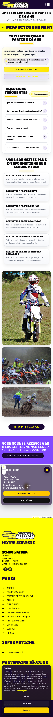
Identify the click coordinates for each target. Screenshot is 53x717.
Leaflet (36, 517)
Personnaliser (26, 703)
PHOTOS (8, 633)
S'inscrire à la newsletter (22, 456)
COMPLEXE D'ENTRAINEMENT (17, 596)
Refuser (26, 696)
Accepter (26, 710)
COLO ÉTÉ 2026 (11, 608)
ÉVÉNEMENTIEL (11, 604)
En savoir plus (21, 691)
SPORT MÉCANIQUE (13, 592)
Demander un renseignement (26, 76)
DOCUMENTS (10, 624)
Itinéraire (26, 500)
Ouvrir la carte (26, 493)
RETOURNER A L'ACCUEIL (26, 427)
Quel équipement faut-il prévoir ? (20, 103)
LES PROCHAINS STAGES (15, 612)
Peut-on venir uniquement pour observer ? (24, 120)
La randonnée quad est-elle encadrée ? (23, 147)
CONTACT (8, 628)
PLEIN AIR (9, 600)
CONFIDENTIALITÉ (12, 652)
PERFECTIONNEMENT (14, 620)
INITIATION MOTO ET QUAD (16, 616)
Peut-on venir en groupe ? (17, 128)
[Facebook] (5, 569)
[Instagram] (10, 569)
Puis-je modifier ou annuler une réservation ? (20, 137)
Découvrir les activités (26, 69)
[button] (4, 467)
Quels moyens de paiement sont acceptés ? (24, 111)
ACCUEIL (10, 20)
